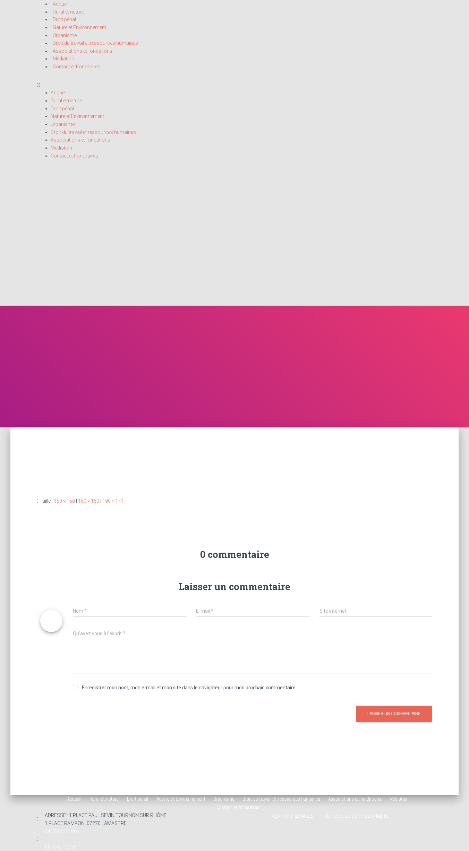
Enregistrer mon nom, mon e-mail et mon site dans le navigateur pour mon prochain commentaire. (189, 687)
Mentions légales (292, 815)
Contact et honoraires (76, 66)
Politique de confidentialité (355, 815)
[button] (234, 85)
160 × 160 (88, 501)
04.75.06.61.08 (61, 831)
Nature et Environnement (79, 27)
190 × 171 (112, 501)
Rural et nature (68, 12)
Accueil (59, 92)
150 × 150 (64, 501)
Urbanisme (65, 35)
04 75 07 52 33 (61, 847)
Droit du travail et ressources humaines (95, 43)
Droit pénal (64, 19)
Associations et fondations (82, 51)
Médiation (63, 58)
